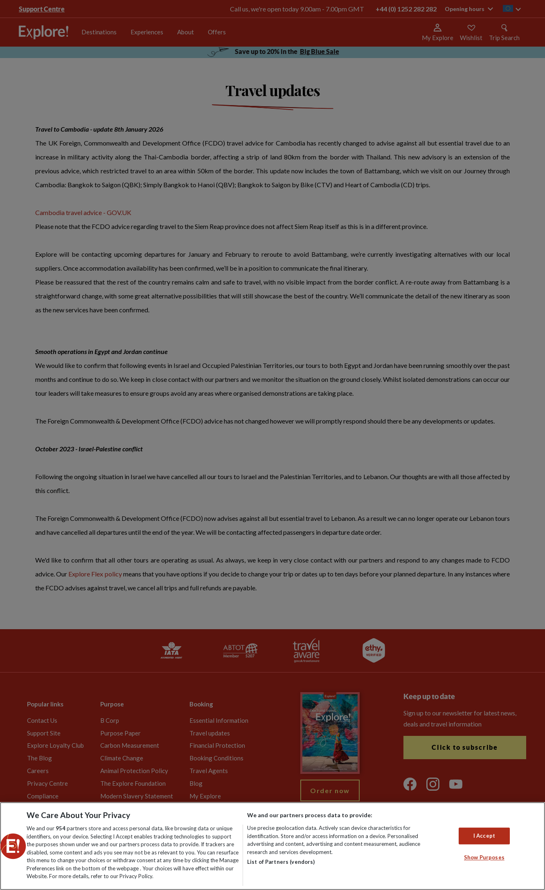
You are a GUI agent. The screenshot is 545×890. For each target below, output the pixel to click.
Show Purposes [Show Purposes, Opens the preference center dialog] (484, 857)
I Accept (484, 835)
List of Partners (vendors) (281, 862)
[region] (272, 846)
